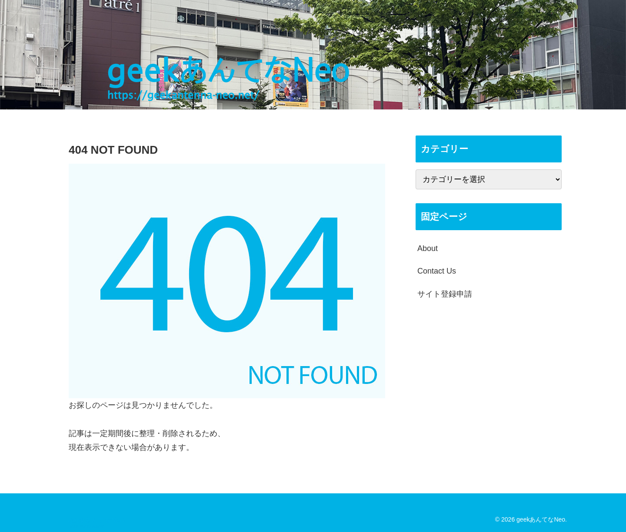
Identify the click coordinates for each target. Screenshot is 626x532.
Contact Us (436, 271)
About (427, 248)
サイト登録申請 (444, 294)
